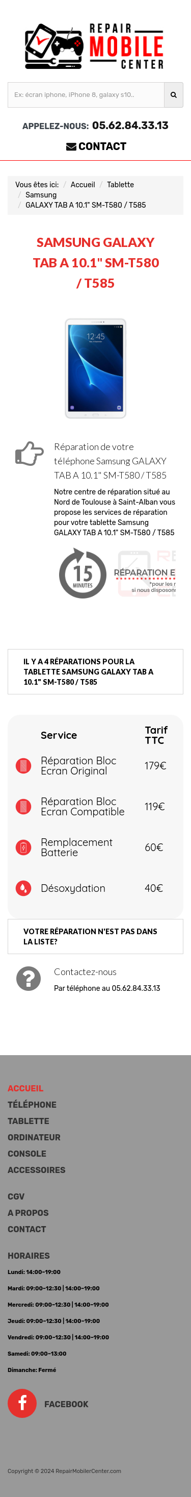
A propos (28, 1213)
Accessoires (37, 1170)
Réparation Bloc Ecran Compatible (83, 806)
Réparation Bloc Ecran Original (78, 765)
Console (27, 1154)
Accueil (83, 185)
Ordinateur (34, 1137)
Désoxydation (73, 888)
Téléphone (32, 1105)
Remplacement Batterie (77, 847)
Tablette (120, 185)
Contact (102, 146)
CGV (16, 1197)
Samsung (41, 195)
